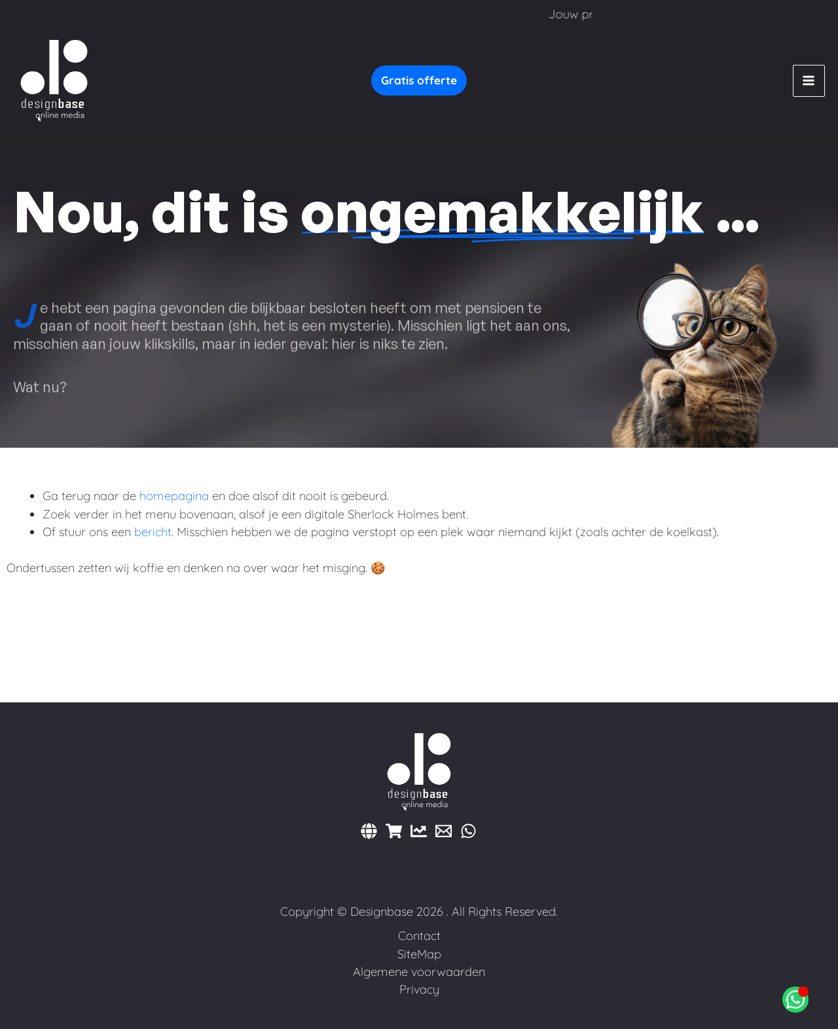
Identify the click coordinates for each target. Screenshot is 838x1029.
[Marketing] (419, 831)
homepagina (174, 495)
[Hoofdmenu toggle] (809, 81)
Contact (419, 935)
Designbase (381, 911)
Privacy (419, 989)
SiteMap (419, 954)
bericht (153, 531)
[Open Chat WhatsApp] (795, 999)
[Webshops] (394, 831)
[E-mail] (443, 831)
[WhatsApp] (468, 831)
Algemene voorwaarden (419, 971)
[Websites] (369, 831)
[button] (419, 80)
